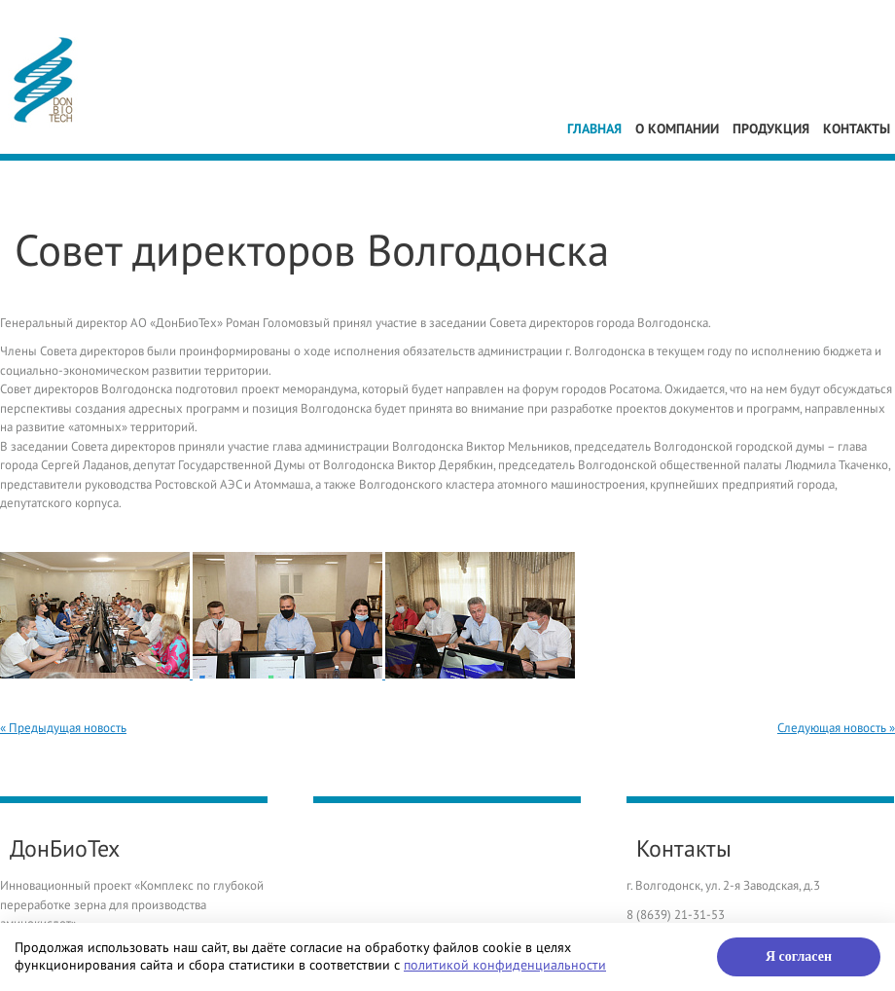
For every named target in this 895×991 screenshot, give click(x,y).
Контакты (856, 129)
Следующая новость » (836, 728)
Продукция (771, 129)
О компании (677, 129)
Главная (594, 129)
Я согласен (799, 956)
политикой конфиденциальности (505, 965)
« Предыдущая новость (63, 728)
